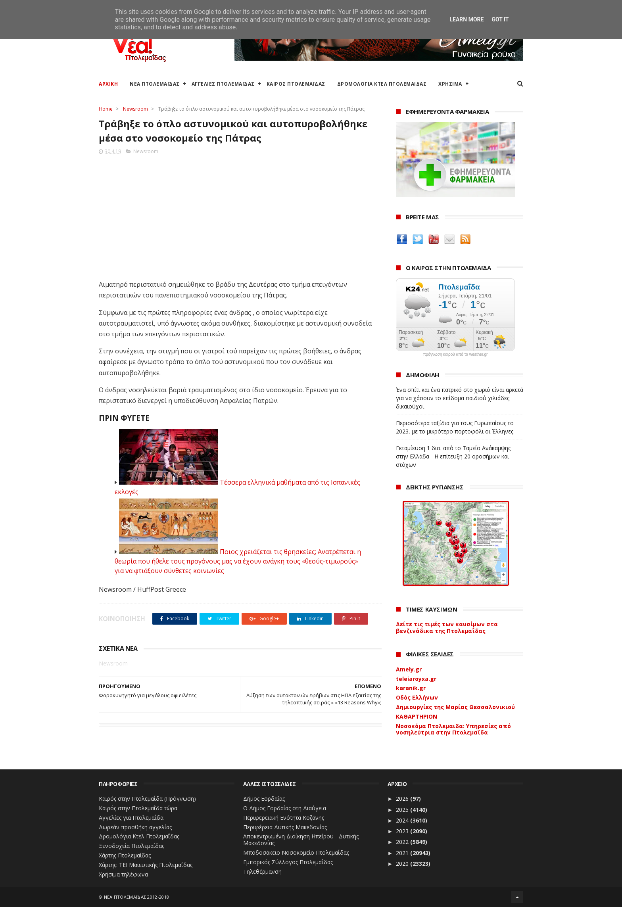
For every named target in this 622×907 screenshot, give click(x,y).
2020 (403, 863)
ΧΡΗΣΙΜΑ (450, 84)
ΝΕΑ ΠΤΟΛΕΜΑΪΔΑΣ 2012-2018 (136, 897)
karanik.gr (411, 688)
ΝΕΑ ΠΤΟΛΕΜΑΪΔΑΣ (155, 84)
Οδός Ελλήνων (417, 697)
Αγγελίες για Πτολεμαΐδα (131, 817)
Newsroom (135, 108)
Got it (500, 19)
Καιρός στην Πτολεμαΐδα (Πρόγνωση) (147, 798)
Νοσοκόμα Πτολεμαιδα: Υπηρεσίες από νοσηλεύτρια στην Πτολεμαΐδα (453, 729)
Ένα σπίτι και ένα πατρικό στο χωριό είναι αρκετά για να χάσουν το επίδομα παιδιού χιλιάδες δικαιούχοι (459, 398)
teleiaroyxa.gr (416, 679)
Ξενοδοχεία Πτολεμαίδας (131, 845)
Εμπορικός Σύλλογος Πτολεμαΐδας (288, 862)
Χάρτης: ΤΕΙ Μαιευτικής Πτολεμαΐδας (145, 865)
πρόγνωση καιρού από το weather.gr (455, 355)
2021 (403, 853)
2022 (403, 842)
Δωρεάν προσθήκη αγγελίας (135, 827)
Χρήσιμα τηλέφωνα (123, 874)
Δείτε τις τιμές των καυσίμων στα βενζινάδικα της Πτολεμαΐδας (447, 627)
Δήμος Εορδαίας (264, 798)
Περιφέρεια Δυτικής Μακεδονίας (285, 827)
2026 (403, 798)
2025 (403, 809)
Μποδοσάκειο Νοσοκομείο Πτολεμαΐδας (296, 852)
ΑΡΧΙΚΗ (108, 84)
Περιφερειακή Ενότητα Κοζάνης (283, 817)
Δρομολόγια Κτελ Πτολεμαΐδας (139, 836)
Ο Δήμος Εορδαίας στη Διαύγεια (284, 808)
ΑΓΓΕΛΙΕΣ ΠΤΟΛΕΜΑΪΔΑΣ (223, 84)
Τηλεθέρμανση (262, 871)
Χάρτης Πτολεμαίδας (125, 855)
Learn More (466, 19)
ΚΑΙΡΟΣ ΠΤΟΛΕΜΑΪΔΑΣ (296, 84)
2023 (403, 831)
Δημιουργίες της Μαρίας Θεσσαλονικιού (455, 707)
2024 (403, 820)
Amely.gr (409, 669)
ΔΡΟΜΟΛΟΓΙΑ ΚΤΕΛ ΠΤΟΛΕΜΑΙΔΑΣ (382, 84)
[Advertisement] (240, 211)
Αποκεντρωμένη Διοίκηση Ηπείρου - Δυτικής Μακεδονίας (301, 839)
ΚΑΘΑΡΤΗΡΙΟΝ (416, 716)
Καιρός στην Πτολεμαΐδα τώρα (138, 808)
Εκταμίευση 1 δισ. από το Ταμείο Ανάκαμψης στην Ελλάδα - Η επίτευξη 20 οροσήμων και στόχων (453, 456)
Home (106, 108)
